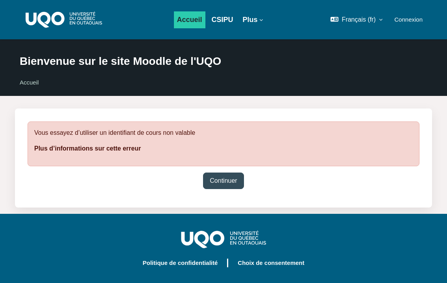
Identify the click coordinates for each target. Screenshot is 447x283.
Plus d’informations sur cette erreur (87, 148)
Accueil (29, 82)
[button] (356, 19)
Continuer (223, 180)
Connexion (408, 19)
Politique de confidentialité (180, 262)
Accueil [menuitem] (189, 20)
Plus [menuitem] (250, 20)
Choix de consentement (271, 262)
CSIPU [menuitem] (222, 20)
